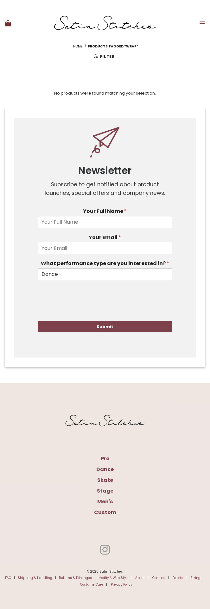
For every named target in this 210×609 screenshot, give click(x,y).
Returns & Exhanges (75, 578)
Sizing (195, 578)
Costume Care (91, 584)
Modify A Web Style (114, 578)
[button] (8, 23)
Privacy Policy (121, 584)
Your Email (105, 237)
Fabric (178, 578)
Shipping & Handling (35, 578)
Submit (105, 327)
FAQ (8, 578)
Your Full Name (105, 211)
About (140, 578)
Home (78, 46)
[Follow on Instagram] (105, 550)
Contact (158, 578)
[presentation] (86, 310)
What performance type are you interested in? (105, 263)
